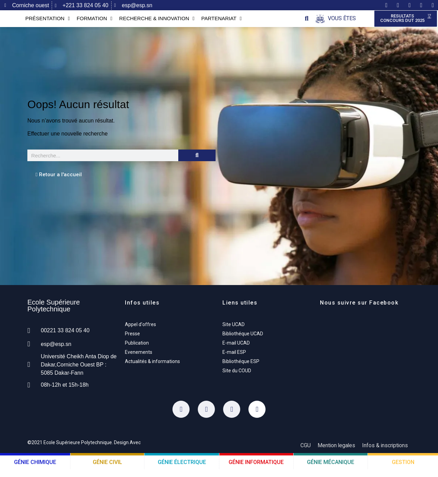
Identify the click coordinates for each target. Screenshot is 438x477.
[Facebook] (181, 417)
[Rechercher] (197, 163)
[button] (306, 22)
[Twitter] (206, 417)
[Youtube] (257, 417)
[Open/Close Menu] (336, 22)
